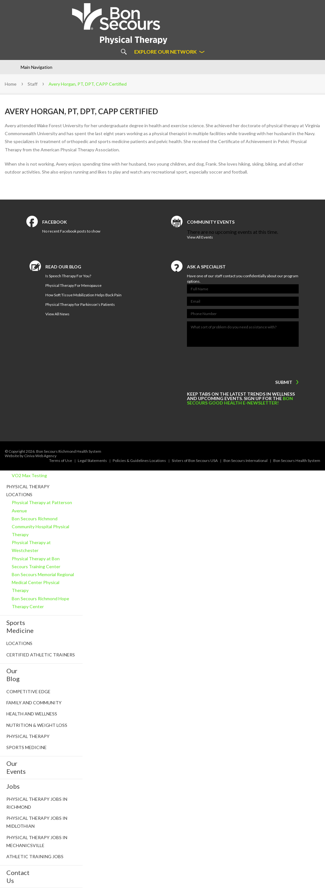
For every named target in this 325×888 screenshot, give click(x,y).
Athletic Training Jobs (34, 856)
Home (11, 84)
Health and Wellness (31, 713)
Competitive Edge (28, 691)
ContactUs (18, 876)
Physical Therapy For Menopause (73, 285)
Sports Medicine (26, 747)
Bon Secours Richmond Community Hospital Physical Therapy (40, 526)
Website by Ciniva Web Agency (30, 455)
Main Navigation (36, 67)
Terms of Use (60, 460)
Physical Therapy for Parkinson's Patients (80, 304)
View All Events (200, 237)
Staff (32, 84)
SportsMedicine (20, 626)
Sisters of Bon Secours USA (195, 460)
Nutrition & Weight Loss (36, 725)
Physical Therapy (28, 736)
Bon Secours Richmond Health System (68, 451)
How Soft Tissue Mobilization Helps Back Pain (83, 295)
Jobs (13, 786)
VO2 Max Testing (29, 475)
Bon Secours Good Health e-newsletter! (240, 400)
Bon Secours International (245, 460)
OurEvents (16, 767)
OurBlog (13, 674)
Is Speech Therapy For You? (68, 275)
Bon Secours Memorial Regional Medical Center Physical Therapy (43, 582)
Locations (19, 643)
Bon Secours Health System (296, 460)
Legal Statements (92, 460)
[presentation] (226, 362)
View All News (57, 314)
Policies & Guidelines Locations (139, 460)
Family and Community (34, 702)
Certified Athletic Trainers (40, 654)
